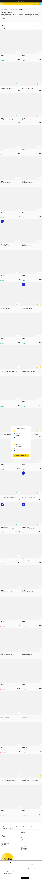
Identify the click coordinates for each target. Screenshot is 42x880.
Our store (3, 836)
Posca (22, 847)
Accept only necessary (8, 873)
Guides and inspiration (5, 839)
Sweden (22, 858)
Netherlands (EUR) (18, 446)
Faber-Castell (23, 846)
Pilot (22, 843)
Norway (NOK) (17, 433)
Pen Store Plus (3, 838)
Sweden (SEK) (17, 431)
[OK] (21, 6)
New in (22, 839)
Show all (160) (23, 849)
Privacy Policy (3, 844)
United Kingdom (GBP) (18, 448)
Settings (16, 877)
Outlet (22, 838)
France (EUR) (17, 442)
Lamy (22, 845)
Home (2, 9)
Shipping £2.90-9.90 (21, 1)
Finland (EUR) (17, 437)
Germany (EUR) (17, 444)
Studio (11, 9)
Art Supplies (6, 9)
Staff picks (23, 840)
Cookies (2, 845)
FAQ (2, 834)
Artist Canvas (15, 9)
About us (2, 835)
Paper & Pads (23, 836)
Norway (22, 859)
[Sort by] (21, 28)
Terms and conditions (5, 843)
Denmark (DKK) (17, 435)
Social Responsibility (4, 841)
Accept (25, 877)
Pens (22, 834)
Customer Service (4, 832)
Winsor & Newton (24, 848)
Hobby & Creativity (24, 833)
